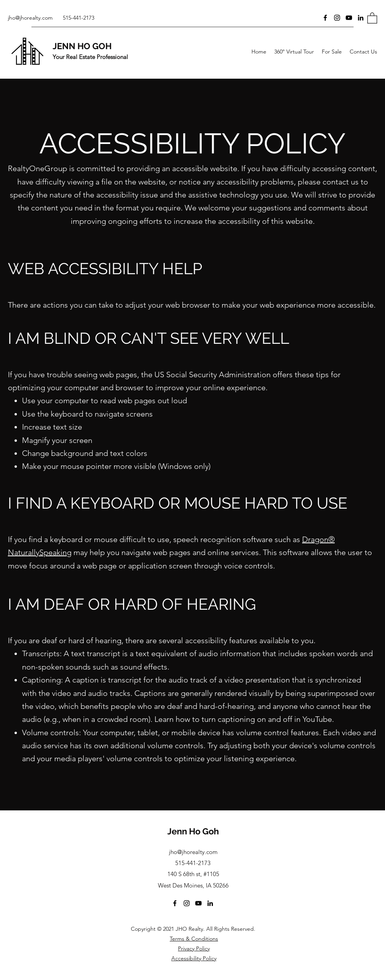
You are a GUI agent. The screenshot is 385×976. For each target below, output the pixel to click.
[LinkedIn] (361, 18)
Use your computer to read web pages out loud (104, 400)
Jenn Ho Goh (193, 831)
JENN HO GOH (82, 46)
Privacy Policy (194, 948)
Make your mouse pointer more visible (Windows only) (116, 466)
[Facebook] (325, 18)
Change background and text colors (84, 453)
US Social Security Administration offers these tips (241, 374)
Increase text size (52, 427)
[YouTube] (349, 18)
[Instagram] (337, 18)
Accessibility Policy (193, 958)
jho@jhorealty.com (30, 17)
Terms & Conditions (194, 938)
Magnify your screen (57, 440)
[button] (372, 18)
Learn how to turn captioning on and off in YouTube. (244, 719)
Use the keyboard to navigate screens (87, 414)
